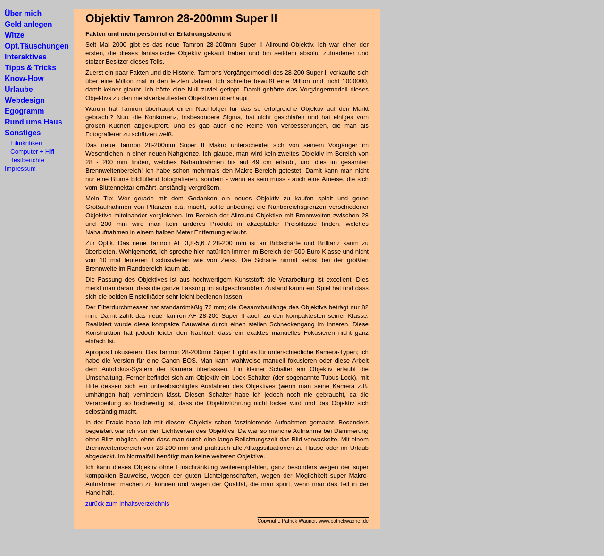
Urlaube (19, 89)
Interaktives (26, 57)
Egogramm (24, 111)
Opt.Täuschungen (37, 46)
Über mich (23, 13)
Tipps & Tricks (30, 68)
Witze (15, 35)
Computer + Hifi (29, 151)
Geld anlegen (28, 24)
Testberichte (24, 160)
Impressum (20, 168)
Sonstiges (23, 133)
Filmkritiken (23, 143)
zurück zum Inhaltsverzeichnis (127, 503)
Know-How (24, 79)
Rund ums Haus (33, 122)
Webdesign (25, 100)
